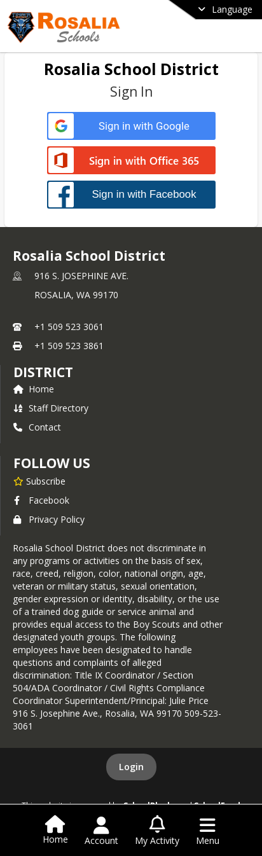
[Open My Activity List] (157, 831)
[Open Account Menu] (101, 831)
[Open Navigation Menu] (207, 831)
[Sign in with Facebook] (131, 194)
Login (131, 767)
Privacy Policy (49, 519)
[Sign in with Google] (131, 126)
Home (33, 389)
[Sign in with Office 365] (131, 161)
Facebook (41, 500)
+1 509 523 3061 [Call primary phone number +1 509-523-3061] (69, 327)
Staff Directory (50, 408)
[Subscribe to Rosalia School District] (39, 481)
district (43, 372)
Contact (37, 427)
